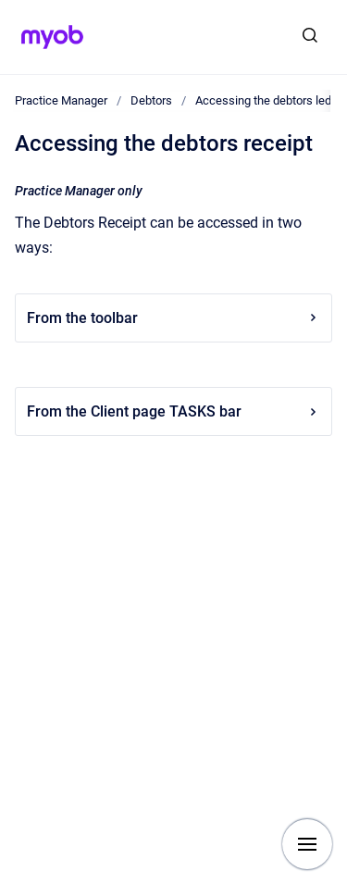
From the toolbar (173, 318)
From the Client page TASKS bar (173, 411)
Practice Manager (61, 100)
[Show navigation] (307, 844)
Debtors (151, 100)
